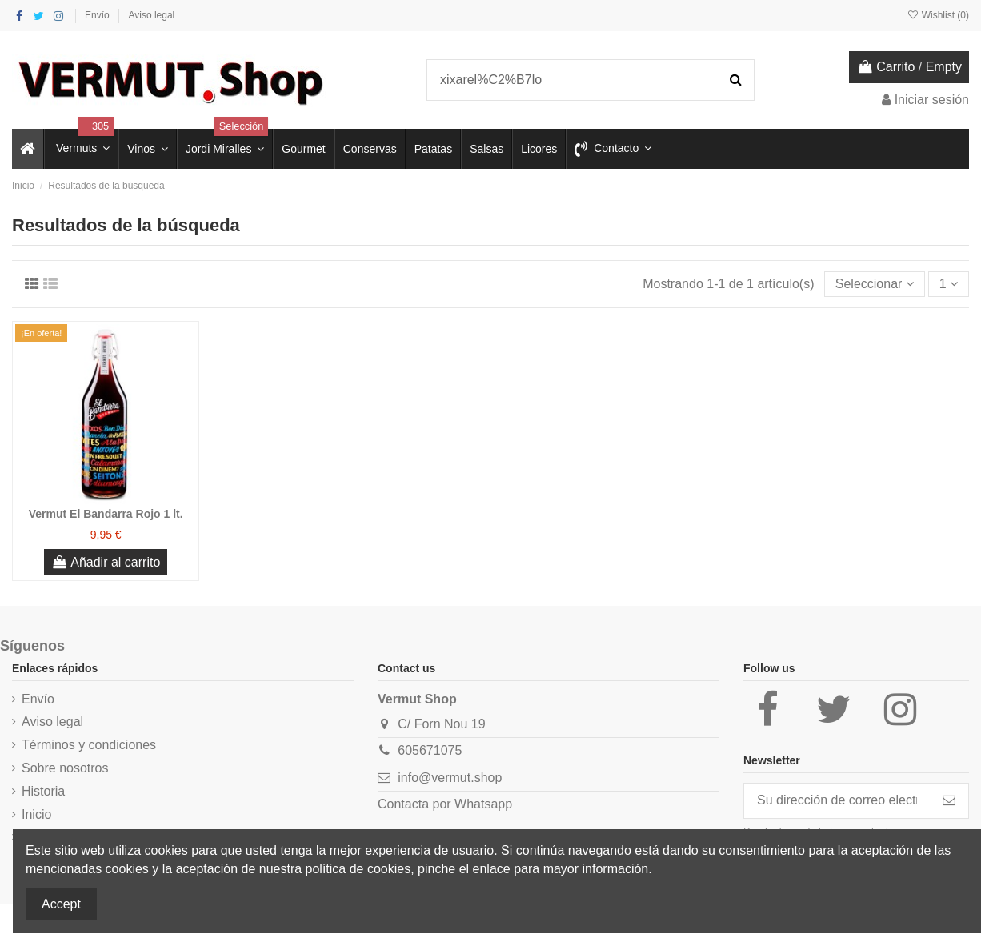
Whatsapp (483, 804)
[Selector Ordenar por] (874, 284)
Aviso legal (151, 15)
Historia (43, 791)
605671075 (430, 750)
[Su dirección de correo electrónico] (837, 801)
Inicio (36, 814)
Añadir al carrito (105, 562)
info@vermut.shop (450, 777)
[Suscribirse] (949, 801)
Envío (98, 15)
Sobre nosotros (65, 768)
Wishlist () (938, 15)
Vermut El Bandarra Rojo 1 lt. (106, 513)
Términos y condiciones (89, 745)
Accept (61, 904)
